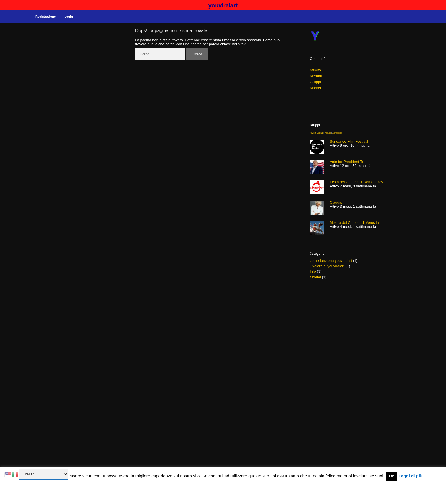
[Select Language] (43, 474)
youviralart (223, 5)
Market (315, 88)
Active (320, 133)
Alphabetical (337, 133)
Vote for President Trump (350, 162)
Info (313, 271)
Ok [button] (391, 476)
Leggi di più (410, 475)
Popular (328, 133)
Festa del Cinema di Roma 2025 (356, 182)
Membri (316, 76)
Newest (313, 133)
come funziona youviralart (331, 260)
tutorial (315, 277)
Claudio (336, 202)
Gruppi (315, 82)
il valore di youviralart (327, 266)
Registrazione (45, 16)
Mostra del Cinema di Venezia (354, 222)
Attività (315, 70)
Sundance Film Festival (349, 141)
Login (68, 16)
